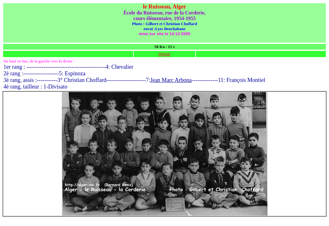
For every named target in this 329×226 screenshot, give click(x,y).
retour (164, 53)
